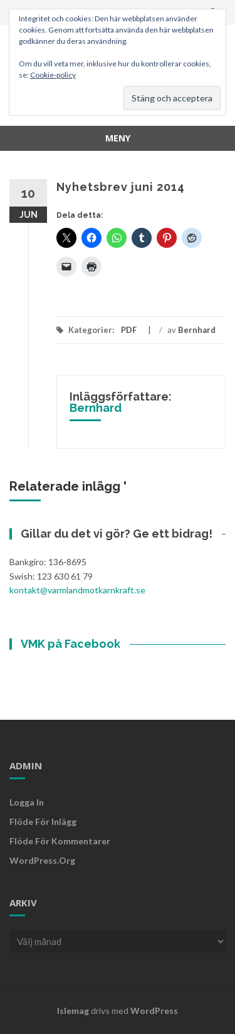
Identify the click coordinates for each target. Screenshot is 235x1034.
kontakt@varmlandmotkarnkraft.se (77, 590)
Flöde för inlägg (42, 821)
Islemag (73, 1010)
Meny (117, 138)
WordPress (154, 1010)
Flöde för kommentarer (59, 841)
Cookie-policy (53, 74)
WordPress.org (42, 860)
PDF (129, 330)
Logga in (26, 802)
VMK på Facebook (70, 643)
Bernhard (197, 330)
